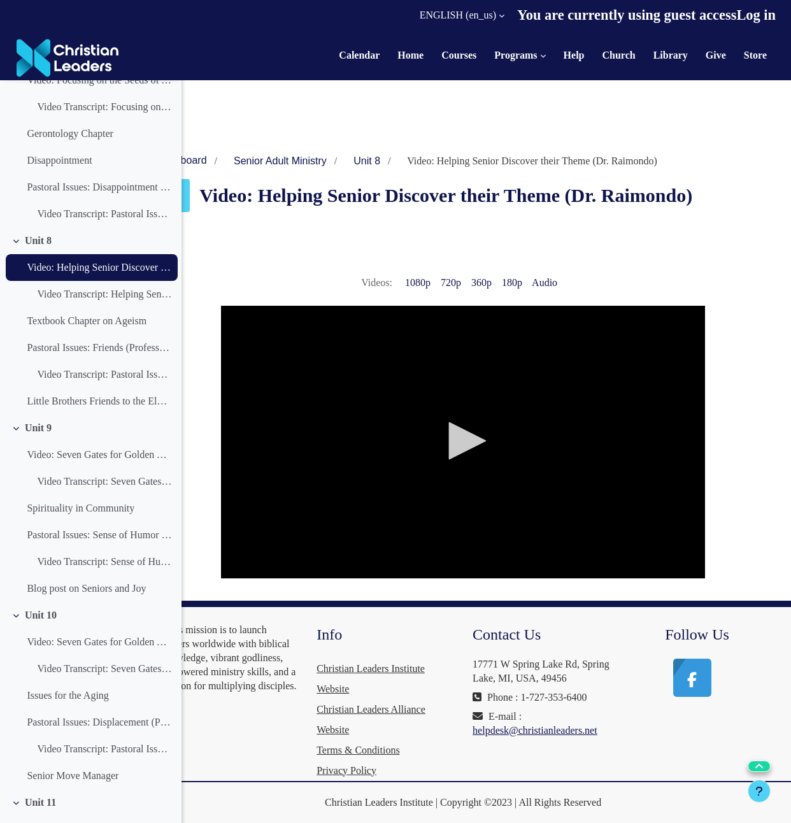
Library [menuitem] (670, 55)
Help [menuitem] (574, 55)
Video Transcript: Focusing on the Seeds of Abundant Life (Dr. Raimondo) (104, 106)
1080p (446, 282)
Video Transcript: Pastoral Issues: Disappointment (104, 213)
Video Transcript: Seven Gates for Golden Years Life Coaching (104, 481)
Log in (756, 15)
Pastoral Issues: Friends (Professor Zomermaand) (99, 347)
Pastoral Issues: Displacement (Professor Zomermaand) (99, 722)
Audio (572, 282)
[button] (454, 15)
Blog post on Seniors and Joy (86, 588)
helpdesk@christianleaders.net (563, 744)
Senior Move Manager (72, 775)
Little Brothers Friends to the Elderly (99, 401)
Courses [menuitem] (458, 55)
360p (509, 282)
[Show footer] (759, 791)
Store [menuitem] (755, 55)
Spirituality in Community (80, 508)
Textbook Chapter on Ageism (86, 320)
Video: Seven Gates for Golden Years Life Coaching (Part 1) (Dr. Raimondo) (99, 454)
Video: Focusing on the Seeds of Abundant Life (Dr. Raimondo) (99, 80)
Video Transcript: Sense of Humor (104, 561)
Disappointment (59, 160)
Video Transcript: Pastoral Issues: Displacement (104, 748)
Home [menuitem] (410, 55)
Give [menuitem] (716, 55)
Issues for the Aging (67, 695)
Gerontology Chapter (70, 133)
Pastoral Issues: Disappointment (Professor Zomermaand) (99, 187)
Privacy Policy (389, 770)
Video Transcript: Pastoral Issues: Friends (104, 374)
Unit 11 (40, 802)
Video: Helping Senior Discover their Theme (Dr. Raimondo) (99, 267)
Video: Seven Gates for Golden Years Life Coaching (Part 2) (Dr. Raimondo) (99, 641)
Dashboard (238, 160)
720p (479, 282)
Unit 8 (38, 240)
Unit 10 (41, 615)
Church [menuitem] (618, 55)
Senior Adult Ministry (336, 160)
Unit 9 (38, 427)
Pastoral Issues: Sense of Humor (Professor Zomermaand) (99, 534)
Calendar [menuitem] (359, 55)
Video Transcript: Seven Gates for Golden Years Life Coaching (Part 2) (104, 668)
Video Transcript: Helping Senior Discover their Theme (104, 294)
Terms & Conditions (400, 750)
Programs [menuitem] (515, 55)
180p (540, 282)
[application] (492, 442)
